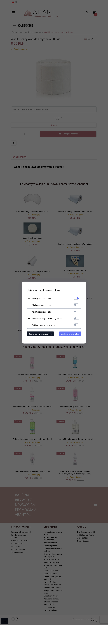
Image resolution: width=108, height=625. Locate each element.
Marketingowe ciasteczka (43, 305)
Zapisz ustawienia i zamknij (40, 334)
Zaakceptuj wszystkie (70, 334)
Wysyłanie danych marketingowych (46, 318)
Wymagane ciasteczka (41, 298)
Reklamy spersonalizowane (43, 325)
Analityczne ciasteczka (41, 312)
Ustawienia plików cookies (43, 290)
